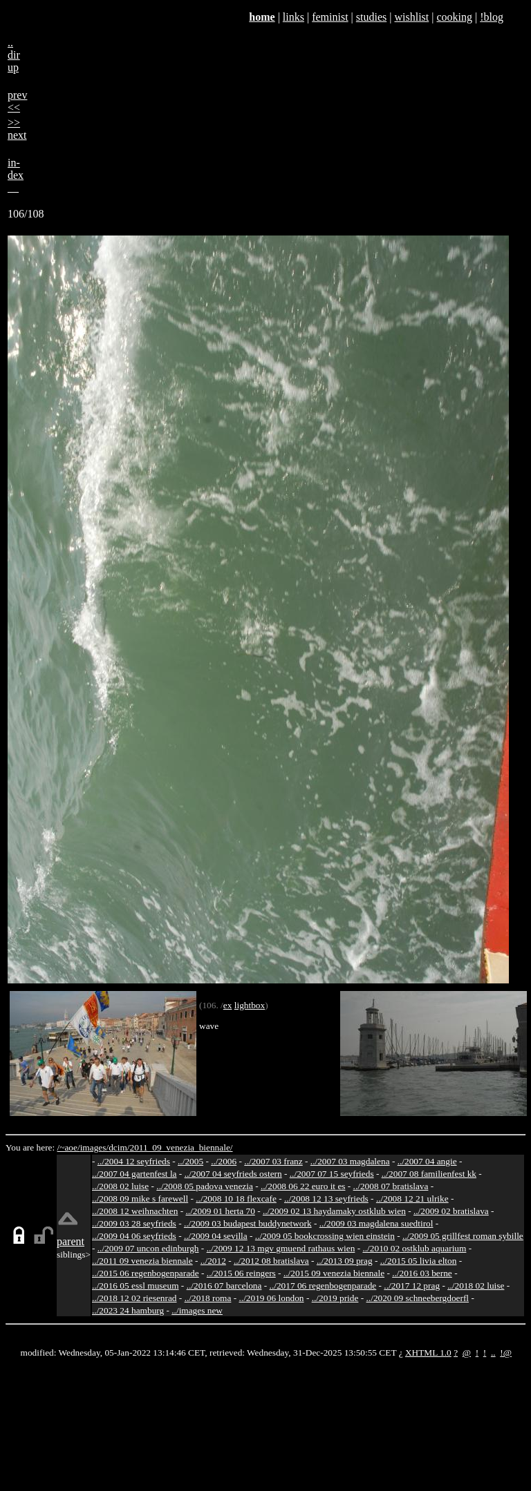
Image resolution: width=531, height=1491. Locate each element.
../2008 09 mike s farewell (140, 1198)
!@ (506, 1352)
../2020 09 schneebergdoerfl (417, 1298)
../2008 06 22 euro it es (303, 1186)
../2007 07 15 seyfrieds (332, 1173)
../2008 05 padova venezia (204, 1186)
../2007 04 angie (427, 1161)
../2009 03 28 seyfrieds (134, 1223)
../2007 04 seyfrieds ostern (233, 1173)
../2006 (223, 1161)
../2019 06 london (271, 1298)
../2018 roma (208, 1298)
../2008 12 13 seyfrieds (326, 1198)
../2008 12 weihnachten (135, 1211)
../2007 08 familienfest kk (429, 1173)
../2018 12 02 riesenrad (134, 1298)
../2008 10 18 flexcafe (236, 1198)
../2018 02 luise (475, 1285)
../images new (197, 1310)
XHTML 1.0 (428, 1352)
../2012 (213, 1261)
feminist (330, 17)
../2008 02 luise (120, 1186)
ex (227, 1005)
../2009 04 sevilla (216, 1236)
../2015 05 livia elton (418, 1261)
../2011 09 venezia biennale (142, 1261)
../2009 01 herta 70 (219, 1211)
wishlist (411, 17)
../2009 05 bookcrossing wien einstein (325, 1236)
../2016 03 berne (422, 1273)
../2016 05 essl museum (135, 1285)
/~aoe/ (68, 1147)
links (293, 17)
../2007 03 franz (273, 1161)
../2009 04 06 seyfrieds (134, 1236)
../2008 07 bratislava (391, 1186)
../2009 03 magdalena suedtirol (376, 1223)
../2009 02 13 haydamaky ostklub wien (334, 1211)
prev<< (17, 101)
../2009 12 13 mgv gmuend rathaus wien (281, 1248)
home (261, 17)
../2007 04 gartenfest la (134, 1173)
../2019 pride (335, 1298)
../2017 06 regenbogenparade (323, 1285)
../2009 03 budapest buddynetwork (248, 1223)
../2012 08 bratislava (271, 1261)
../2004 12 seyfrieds (133, 1161)
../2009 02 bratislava (451, 1211)
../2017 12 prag (412, 1285)
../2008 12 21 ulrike (412, 1198)
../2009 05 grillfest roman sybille (462, 1236)
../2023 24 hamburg (128, 1310)
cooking (454, 17)
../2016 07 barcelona (224, 1285)
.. (493, 1352)
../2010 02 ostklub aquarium (414, 1248)
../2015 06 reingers (241, 1273)
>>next (17, 129)
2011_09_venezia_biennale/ (180, 1147)
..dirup (14, 55)
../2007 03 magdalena (350, 1161)
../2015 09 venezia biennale (333, 1273)
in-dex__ (16, 175)
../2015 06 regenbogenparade (145, 1273)
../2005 (190, 1161)
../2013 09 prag (345, 1261)
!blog (491, 17)
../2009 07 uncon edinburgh (148, 1248)
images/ (94, 1147)
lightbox (249, 1005)
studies (371, 17)
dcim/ (119, 1147)
